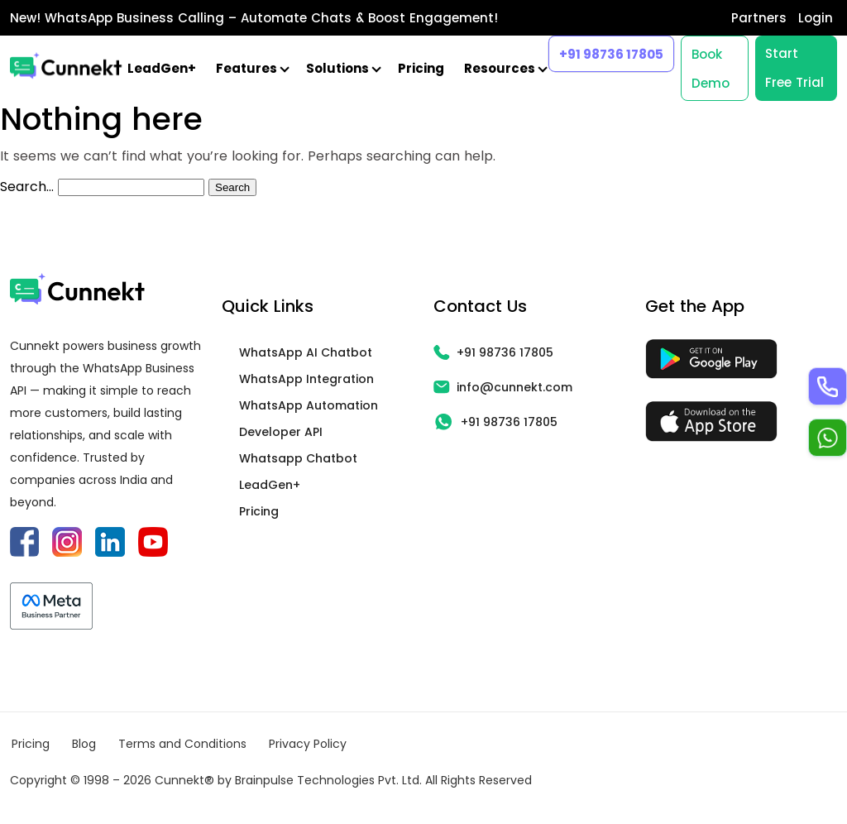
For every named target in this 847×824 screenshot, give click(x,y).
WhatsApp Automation (308, 405)
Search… (27, 186)
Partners (759, 17)
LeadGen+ (161, 68)
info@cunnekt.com (502, 387)
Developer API (281, 432)
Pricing (421, 68)
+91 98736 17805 (611, 54)
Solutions (342, 68)
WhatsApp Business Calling (134, 17)
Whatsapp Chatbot (298, 458)
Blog (84, 743)
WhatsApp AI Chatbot (305, 352)
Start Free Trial (794, 68)
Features (251, 68)
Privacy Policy (308, 743)
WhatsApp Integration (306, 379)
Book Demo (710, 69)
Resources (504, 68)
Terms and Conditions (182, 743)
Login (815, 17)
